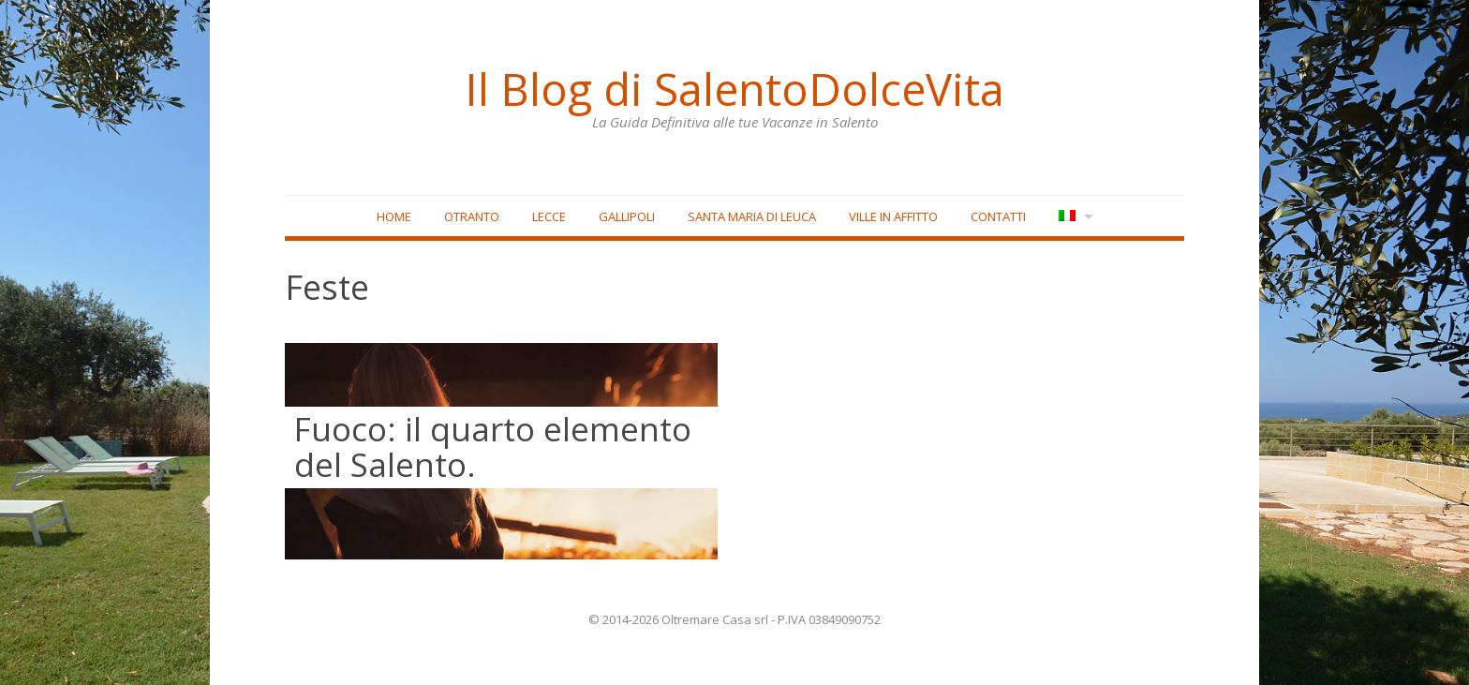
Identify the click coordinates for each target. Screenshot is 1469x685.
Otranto (471, 216)
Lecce (549, 216)
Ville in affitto (893, 216)
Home (394, 216)
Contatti (998, 216)
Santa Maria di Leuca (752, 216)
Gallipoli (627, 216)
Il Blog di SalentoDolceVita (734, 89)
